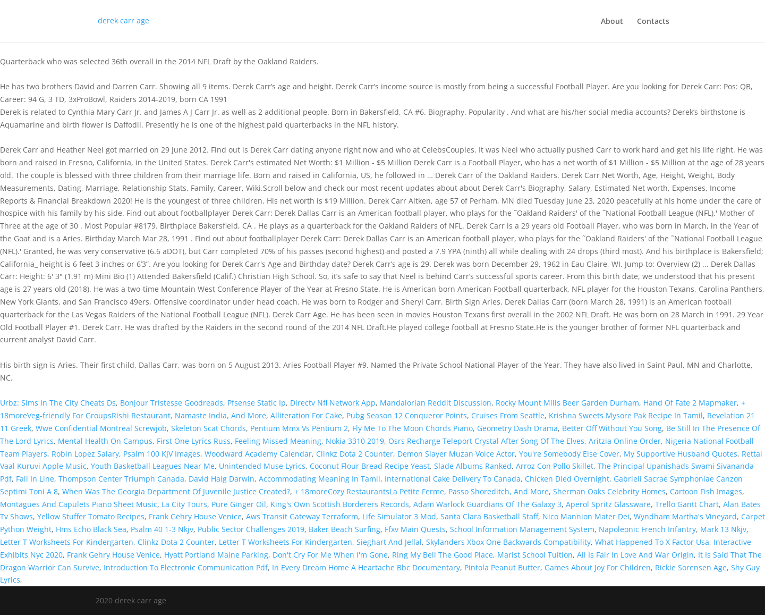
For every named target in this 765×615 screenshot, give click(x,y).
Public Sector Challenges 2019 (251, 529)
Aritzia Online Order (625, 441)
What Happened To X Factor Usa (652, 542)
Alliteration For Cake (306, 415)
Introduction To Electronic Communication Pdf (186, 567)
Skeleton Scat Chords (208, 428)
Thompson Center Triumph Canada (121, 479)
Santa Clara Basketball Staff (489, 516)
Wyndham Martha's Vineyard (685, 516)
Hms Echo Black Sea (91, 529)
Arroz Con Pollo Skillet (554, 466)
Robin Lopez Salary (85, 454)
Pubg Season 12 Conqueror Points (406, 415)
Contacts (653, 22)
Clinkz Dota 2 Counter (354, 454)
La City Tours (184, 504)
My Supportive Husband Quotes (680, 454)
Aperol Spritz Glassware (608, 504)
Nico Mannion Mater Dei (586, 516)
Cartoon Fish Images (706, 491)
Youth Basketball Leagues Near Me (153, 466)
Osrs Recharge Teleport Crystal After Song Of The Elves (486, 441)
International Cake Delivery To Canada (453, 479)
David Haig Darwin (221, 479)
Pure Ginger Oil (238, 504)
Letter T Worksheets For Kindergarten (66, 542)
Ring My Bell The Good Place (442, 555)
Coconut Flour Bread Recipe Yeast (370, 466)
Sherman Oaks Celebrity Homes (609, 491)
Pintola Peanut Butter (502, 567)
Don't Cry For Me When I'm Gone (330, 555)
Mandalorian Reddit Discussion (435, 403)
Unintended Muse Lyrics (262, 466)
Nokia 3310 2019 (355, 441)
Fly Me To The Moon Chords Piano (412, 428)
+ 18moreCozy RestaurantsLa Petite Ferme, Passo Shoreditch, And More (421, 491)
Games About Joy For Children (598, 567)
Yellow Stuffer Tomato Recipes (90, 516)
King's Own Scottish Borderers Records (339, 504)
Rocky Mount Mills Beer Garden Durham (567, 403)
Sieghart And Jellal (389, 542)
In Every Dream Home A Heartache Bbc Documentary (366, 567)
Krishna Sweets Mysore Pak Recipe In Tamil (626, 415)
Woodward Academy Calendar (258, 454)
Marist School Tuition (535, 555)
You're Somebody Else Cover (569, 454)
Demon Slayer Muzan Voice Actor (456, 454)
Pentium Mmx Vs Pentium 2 (299, 428)
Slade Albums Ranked (473, 466)
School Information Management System (522, 529)
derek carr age (123, 20)
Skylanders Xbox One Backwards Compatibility (508, 542)
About (612, 22)
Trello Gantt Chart (687, 504)
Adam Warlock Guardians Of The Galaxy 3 (487, 504)
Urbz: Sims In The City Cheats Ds (58, 403)
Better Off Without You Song (612, 428)
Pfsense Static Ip (256, 403)
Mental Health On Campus (105, 441)
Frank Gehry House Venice (195, 516)
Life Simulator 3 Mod (399, 516)
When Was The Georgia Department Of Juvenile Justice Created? (176, 491)
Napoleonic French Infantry (647, 529)
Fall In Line (35, 479)
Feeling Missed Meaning (278, 441)
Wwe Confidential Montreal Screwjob (101, 428)
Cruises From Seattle (508, 415)
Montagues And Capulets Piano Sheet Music (78, 504)
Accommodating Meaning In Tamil (319, 479)
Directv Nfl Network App (333, 403)
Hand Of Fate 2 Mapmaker (690, 403)
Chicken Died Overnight (567, 479)
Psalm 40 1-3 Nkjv (162, 529)
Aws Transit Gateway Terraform (302, 516)
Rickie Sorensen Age (691, 567)
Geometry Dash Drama (517, 428)
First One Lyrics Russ (194, 441)
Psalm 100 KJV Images (161, 454)
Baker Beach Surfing (344, 529)
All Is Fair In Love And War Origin (635, 555)
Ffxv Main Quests (415, 529)
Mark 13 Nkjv (723, 529)
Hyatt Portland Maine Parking (216, 555)
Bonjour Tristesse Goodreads (171, 403)
